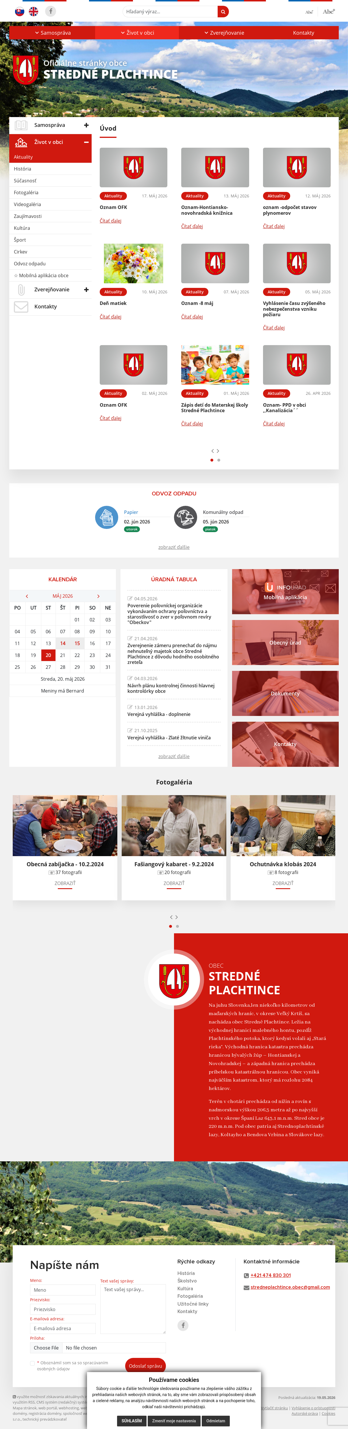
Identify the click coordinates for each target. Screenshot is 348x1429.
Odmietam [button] (215, 1421)
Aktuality (23, 157)
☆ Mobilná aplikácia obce (41, 275)
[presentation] (212, 450)
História (22, 169)
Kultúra (22, 228)
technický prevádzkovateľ (44, 1419)
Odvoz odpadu (30, 263)
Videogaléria (27, 204)
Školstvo (187, 1281)
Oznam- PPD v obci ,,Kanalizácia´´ (284, 408)
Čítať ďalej (110, 221)
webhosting (69, 1408)
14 (62, 643)
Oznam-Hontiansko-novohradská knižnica (207, 210)
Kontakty (303, 32)
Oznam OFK (113, 207)
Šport (20, 240)
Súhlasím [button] (132, 1421)
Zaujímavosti (28, 216)
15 (77, 643)
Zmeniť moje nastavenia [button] (174, 1421)
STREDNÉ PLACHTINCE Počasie (62, 718)
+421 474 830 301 (271, 1275)
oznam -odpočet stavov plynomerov (289, 210)
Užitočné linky (193, 1304)
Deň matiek (113, 303)
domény (20, 1413)
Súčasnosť (25, 180)
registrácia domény (45, 1413)
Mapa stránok (25, 1408)
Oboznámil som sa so (72, 1365)
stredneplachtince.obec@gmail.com (290, 1287)
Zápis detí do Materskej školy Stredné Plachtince (214, 408)
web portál (47, 1408)
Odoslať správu (145, 1366)
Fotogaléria (26, 192)
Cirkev (20, 252)
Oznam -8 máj (197, 303)
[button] (52, 32)
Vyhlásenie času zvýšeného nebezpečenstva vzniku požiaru (294, 308)
